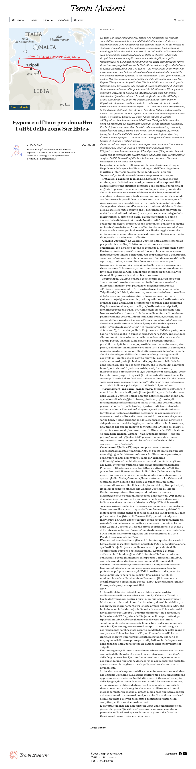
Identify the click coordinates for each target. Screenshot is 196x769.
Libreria (48, 20)
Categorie (63, 20)
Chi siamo (18, 20)
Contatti (79, 20)
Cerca (179, 20)
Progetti (33, 20)
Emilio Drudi (36, 143)
